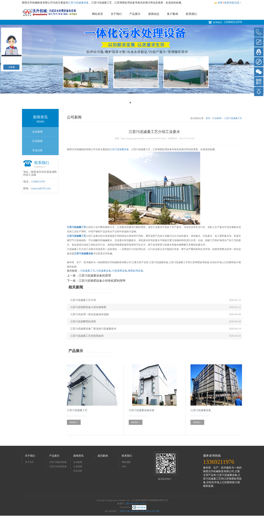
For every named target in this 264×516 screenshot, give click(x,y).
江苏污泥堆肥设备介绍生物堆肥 (88, 307)
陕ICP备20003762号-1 (136, 503)
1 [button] (130, 102)
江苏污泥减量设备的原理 (95, 275)
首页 (208, 118)
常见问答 (37, 150)
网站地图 (126, 462)
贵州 (147, 511)
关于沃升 (29, 462)
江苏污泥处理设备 (58, 462)
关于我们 (116, 13)
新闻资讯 (78, 455)
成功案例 (103, 455)
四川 (137, 511)
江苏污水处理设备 (58, 466)
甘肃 (127, 511)
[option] (132, 59)
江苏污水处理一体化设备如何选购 (89, 314)
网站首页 (97, 13)
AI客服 (11, 67)
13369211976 (233, 22)
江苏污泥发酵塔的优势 (83, 321)
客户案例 (172, 13)
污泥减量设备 (103, 270)
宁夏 (157, 511)
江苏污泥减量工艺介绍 (83, 300)
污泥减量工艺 (87, 270)
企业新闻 (37, 131)
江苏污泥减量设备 (78, 2)
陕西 (122, 511)
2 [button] (134, 102)
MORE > (73, 422)
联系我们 (191, 13)
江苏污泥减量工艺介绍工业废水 (233, 118)
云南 (152, 511)
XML (124, 466)
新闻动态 (153, 13)
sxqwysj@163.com (41, 188)
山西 (132, 511)
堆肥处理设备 (135, 270)
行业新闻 (37, 141)
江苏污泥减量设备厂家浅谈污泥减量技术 (93, 328)
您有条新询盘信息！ (228, 2)
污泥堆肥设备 (119, 270)
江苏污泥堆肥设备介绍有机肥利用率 (102, 280)
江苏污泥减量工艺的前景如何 (87, 335)
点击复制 (135, 500)
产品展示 (134, 13)
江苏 (142, 511)
